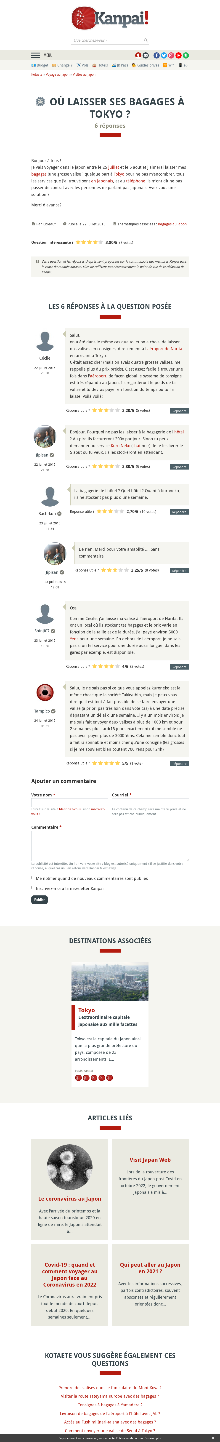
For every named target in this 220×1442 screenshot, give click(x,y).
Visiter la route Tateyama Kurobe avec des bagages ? (110, 1396)
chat (136, 445)
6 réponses (110, 125)
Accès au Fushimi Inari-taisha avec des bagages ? (110, 1422)
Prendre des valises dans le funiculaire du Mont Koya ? (110, 1387)
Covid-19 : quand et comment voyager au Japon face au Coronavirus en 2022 (70, 1275)
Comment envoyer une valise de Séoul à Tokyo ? (110, 1430)
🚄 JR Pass (119, 65)
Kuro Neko (120, 445)
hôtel (179, 432)
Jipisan (42, 455)
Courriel (122, 795)
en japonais (102, 181)
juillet (113, 167)
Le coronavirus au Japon (69, 1199)
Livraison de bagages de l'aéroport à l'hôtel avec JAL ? (110, 1413)
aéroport (98, 376)
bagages (39, 174)
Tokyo (119, 174)
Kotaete (36, 74)
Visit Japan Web (150, 1160)
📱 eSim (185, 65)
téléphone (135, 181)
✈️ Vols (82, 65)
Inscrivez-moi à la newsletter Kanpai (70, 888)
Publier (39, 900)
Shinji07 (42, 630)
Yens (74, 638)
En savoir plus (153, 1438)
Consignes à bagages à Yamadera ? (110, 1404)
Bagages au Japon (172, 224)
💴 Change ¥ (62, 65)
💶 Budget (39, 65)
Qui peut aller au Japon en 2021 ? (150, 1268)
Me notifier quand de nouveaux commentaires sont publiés (92, 878)
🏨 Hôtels (100, 65)
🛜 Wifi (169, 65)
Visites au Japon (84, 74)
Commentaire (46, 827)
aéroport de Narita (164, 348)
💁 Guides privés (145, 65)
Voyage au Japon (57, 74)
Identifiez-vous (70, 809)
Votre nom (43, 795)
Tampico (42, 711)
